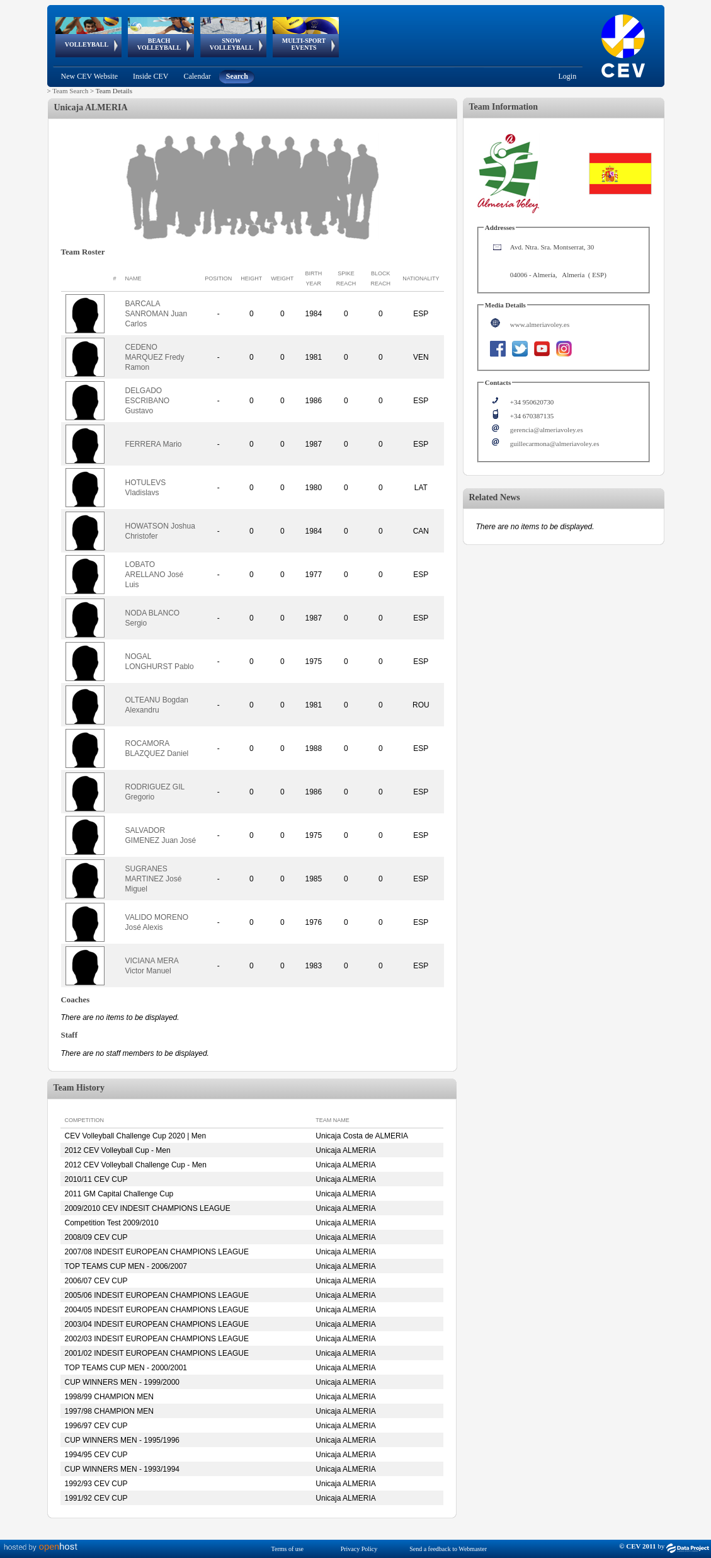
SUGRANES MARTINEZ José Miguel (153, 878)
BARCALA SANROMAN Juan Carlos (156, 313)
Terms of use (287, 1548)
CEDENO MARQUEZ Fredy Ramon (155, 357)
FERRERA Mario (153, 444)
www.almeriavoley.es (539, 324)
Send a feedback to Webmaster (448, 1548)
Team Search (70, 91)
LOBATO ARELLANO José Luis (154, 574)
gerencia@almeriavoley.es (546, 429)
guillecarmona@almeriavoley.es (555, 443)
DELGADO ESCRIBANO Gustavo (147, 400)
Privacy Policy (359, 1548)
